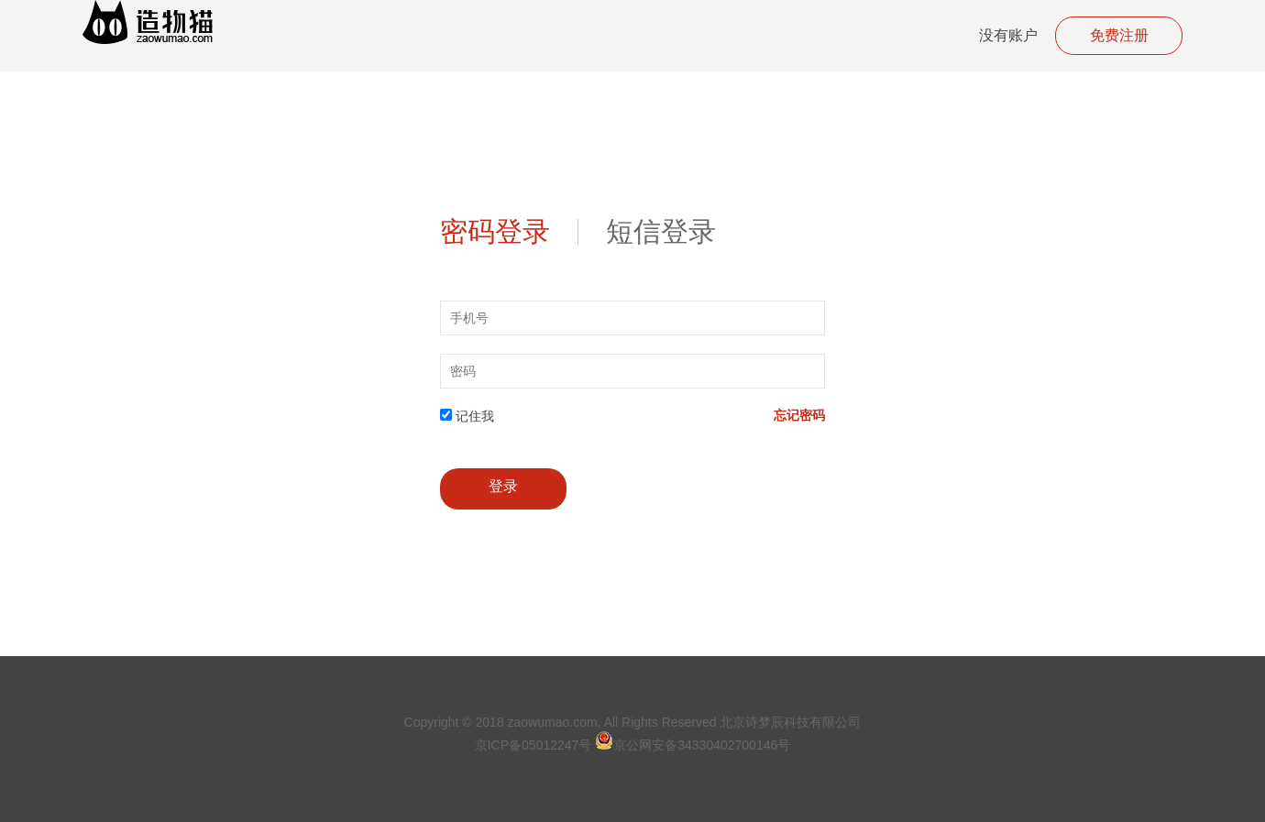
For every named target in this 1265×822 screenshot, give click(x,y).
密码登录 (495, 232)
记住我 (475, 416)
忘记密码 (799, 415)
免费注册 (1119, 35)
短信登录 (661, 232)
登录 (503, 486)
